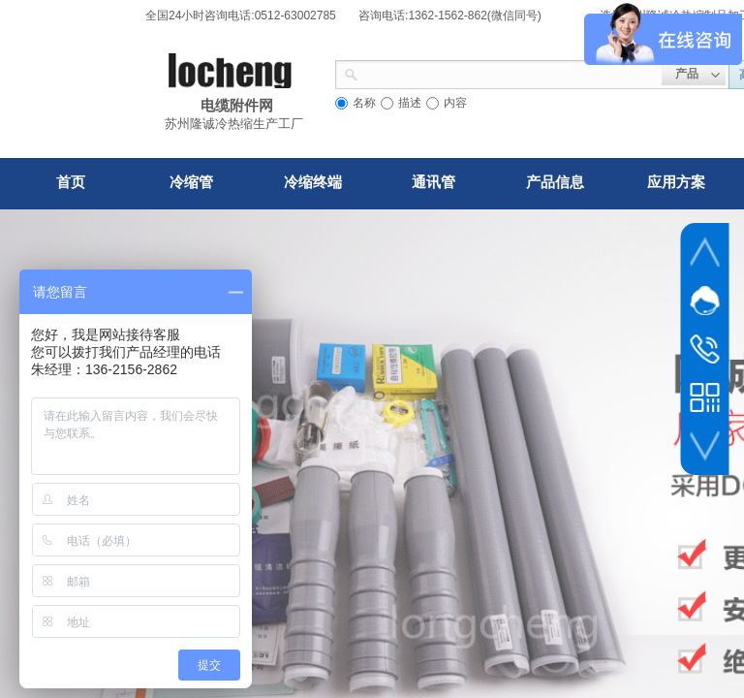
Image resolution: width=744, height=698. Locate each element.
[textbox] (510, 72)
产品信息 (555, 182)
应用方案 (676, 182)
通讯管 (433, 182)
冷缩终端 (313, 182)
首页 (70, 182)
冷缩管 (191, 182)
